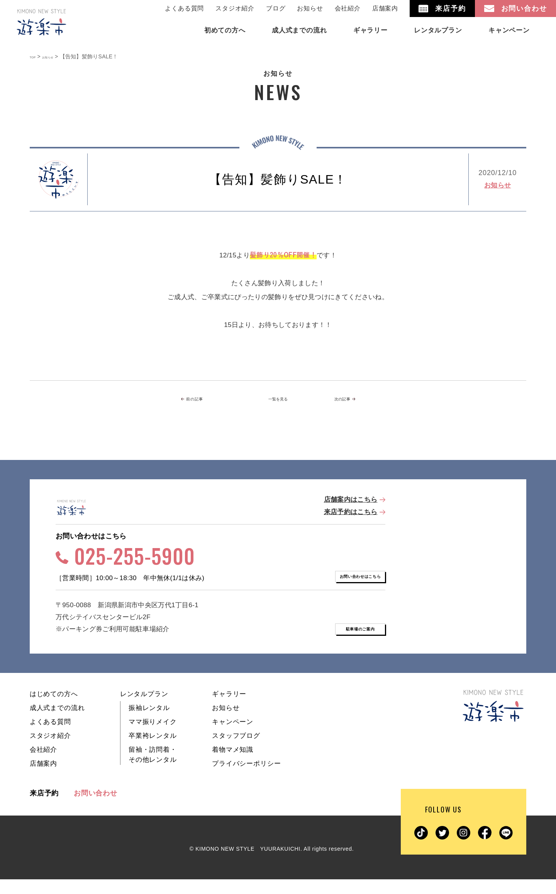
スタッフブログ (236, 750)
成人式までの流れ (57, 722)
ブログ (275, 8)
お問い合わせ (95, 808)
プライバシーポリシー (246, 778)
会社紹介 (348, 8)
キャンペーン (232, 736)
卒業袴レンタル (153, 750)
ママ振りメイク (153, 736)
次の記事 (348, 400)
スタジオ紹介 (234, 8)
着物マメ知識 (232, 764)
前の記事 (205, 400)
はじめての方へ (54, 708)
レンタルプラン (144, 708)
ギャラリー (229, 708)
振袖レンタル (149, 722)
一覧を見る (278, 400)
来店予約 (44, 808)
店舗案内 (385, 8)
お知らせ (310, 8)
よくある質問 (184, 8)
